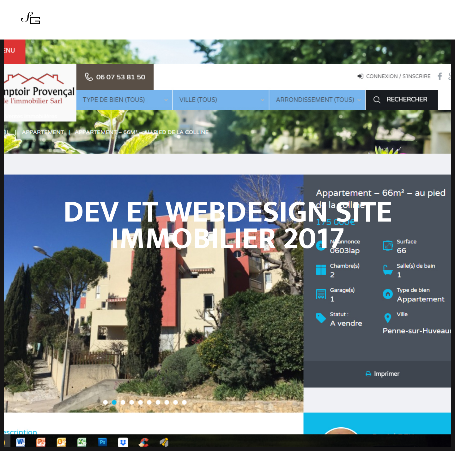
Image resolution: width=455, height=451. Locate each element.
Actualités (209, 22)
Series (181, 22)
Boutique (241, 22)
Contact (270, 22)
